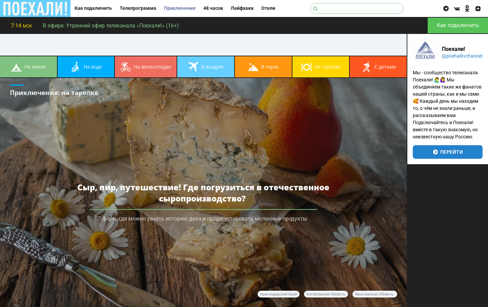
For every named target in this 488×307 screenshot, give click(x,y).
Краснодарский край (278, 294)
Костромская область (326, 294)
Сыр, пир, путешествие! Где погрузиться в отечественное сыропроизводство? (203, 192)
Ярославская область (374, 294)
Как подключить (93, 8)
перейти (447, 152)
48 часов (213, 8)
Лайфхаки (242, 8)
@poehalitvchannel (462, 56)
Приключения (180, 8)
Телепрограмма (138, 8)
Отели (268, 8)
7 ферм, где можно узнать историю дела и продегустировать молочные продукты (203, 218)
